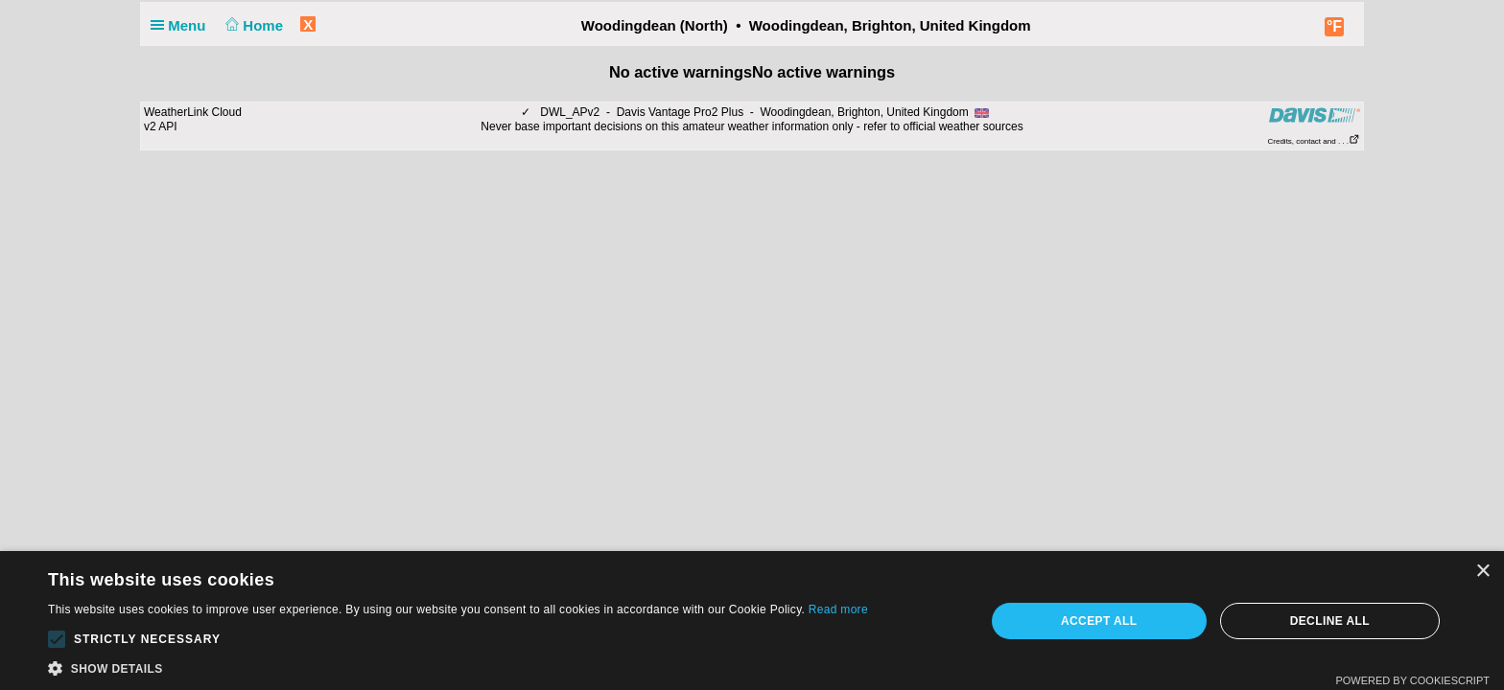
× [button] (1482, 571)
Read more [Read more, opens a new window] (838, 609)
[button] (56, 639)
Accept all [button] (1099, 621)
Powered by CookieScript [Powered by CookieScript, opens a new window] (1412, 680)
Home (253, 25)
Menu (182, 25)
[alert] (752, 620)
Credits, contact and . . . (1314, 141)
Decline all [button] (1330, 621)
